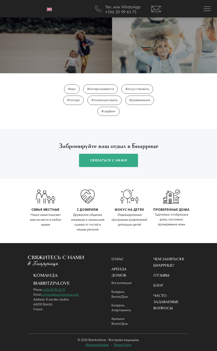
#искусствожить (137, 89)
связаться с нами (108, 160)
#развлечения (139, 100)
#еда (72, 89)
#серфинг (108, 111)
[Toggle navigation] (207, 9)
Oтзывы (161, 275)
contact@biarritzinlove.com (60, 294)
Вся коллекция (121, 283)
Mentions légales (97, 345)
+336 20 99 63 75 (53, 289)
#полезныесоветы (104, 100)
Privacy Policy (122, 345)
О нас (117, 259)
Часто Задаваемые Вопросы (166, 302)
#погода (73, 100)
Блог (158, 285)
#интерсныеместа (100, 89)
